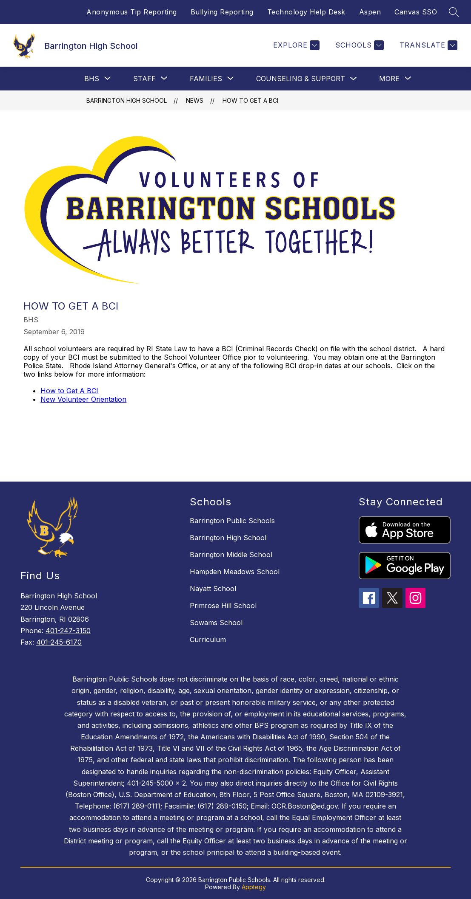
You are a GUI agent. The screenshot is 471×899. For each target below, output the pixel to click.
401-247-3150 (68, 630)
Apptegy (254, 887)
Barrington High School (126, 100)
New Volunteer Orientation (83, 399)
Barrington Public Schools (232, 520)
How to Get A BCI (69, 390)
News (194, 100)
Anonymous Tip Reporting (131, 12)
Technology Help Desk (306, 12)
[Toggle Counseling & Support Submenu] (353, 79)
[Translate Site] (427, 45)
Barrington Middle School (231, 554)
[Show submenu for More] (389, 78)
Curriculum (208, 639)
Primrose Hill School (223, 605)
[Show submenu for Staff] (144, 78)
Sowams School (216, 622)
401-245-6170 (59, 642)
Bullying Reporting (222, 12)
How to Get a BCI (250, 100)
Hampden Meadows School (235, 571)
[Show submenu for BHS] (91, 78)
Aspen (370, 12)
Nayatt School (213, 588)
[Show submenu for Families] (206, 78)
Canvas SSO (415, 12)
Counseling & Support (300, 78)
